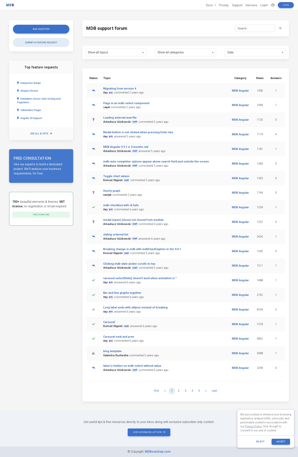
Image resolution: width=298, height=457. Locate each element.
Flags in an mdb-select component (126, 103)
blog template (112, 351)
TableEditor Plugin (29, 110)
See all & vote (41, 133)
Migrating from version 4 (119, 88)
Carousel (109, 322)
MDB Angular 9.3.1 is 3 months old (125, 147)
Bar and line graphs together (122, 293)
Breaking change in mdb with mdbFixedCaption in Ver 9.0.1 (142, 249)
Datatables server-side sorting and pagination (39, 100)
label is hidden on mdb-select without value (132, 366)
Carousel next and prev (118, 336)
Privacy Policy (253, 426)
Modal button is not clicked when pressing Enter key (138, 132)
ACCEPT (280, 441)
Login (286, 5)
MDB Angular (240, 90)
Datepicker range (29, 83)
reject (260, 441)
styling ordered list (115, 234)
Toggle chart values (116, 176)
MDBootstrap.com (157, 451)
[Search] (255, 28)
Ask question (41, 29)
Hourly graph (111, 190)
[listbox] (115, 52)
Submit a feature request (41, 42)
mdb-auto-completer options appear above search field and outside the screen (156, 161)
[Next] (206, 391)
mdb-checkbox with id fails (121, 205)
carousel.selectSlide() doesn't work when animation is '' (140, 278)
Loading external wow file (120, 117)
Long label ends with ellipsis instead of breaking (135, 307)
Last (214, 390)
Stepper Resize (27, 90)
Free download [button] (41, 214)
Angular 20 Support (29, 118)
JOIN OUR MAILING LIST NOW (149, 432)
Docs (210, 5)
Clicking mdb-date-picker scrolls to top (129, 263)
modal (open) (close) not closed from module (133, 220)
